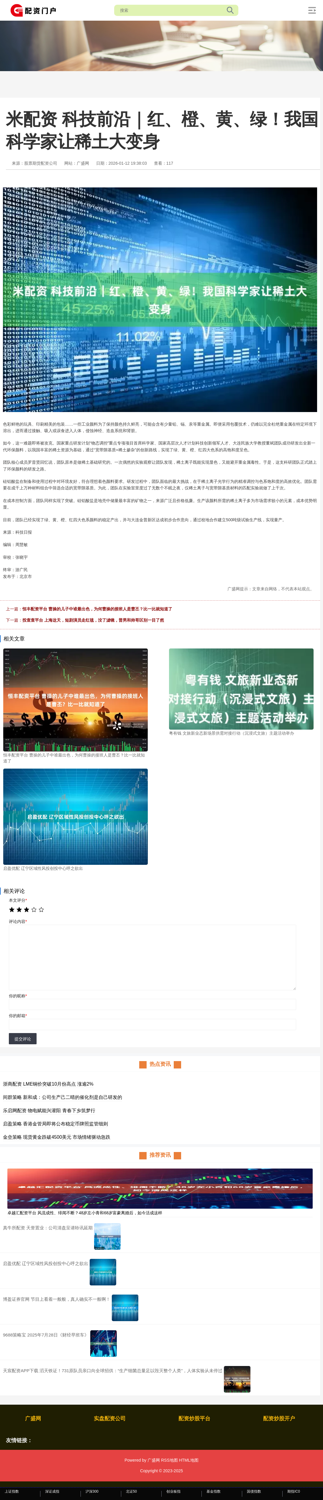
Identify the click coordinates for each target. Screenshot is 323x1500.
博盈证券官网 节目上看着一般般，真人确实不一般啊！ (56, 1299)
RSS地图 (169, 1460)
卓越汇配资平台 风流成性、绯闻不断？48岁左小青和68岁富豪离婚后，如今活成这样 (84, 1212)
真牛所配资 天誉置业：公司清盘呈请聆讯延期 (48, 1227)
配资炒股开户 (279, 1418)
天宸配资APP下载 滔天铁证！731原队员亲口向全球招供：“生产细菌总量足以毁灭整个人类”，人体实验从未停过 (112, 1370)
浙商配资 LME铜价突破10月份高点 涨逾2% (48, 1083)
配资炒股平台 (194, 1418)
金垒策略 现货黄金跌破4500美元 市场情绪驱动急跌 (56, 1137)
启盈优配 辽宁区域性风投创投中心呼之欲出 (45, 1263)
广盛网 (33, 1418)
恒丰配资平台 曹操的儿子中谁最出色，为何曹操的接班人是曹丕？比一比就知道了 (97, 609)
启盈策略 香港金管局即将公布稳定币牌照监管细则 (55, 1123)
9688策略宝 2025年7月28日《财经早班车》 (46, 1334)
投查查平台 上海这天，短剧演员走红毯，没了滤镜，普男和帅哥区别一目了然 (93, 620)
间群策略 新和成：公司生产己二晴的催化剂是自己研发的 (62, 1097)
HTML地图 (189, 1460)
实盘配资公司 (110, 1418)
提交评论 (22, 1039)
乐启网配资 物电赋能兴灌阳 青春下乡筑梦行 (49, 1110)
